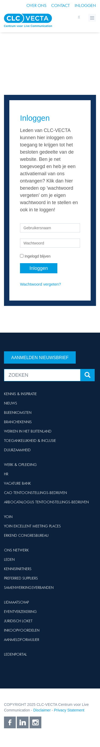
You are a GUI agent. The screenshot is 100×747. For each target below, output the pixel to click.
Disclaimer (42, 710)
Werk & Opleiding (20, 464)
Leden (9, 559)
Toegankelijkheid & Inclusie (30, 440)
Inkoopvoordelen (21, 630)
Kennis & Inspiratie (20, 394)
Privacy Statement (69, 710)
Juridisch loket (18, 621)
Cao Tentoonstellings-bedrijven (35, 493)
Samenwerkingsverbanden (29, 587)
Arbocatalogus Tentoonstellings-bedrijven (46, 502)
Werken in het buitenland (27, 431)
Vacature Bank (17, 483)
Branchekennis (18, 422)
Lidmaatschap (16, 602)
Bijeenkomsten (17, 412)
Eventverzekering (20, 611)
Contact (60, 5)
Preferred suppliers (21, 578)
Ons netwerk (16, 550)
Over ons (36, 5)
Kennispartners (17, 569)
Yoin (8, 517)
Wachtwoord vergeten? (40, 284)
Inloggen (85, 5)
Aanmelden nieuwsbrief (40, 357)
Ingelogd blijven (37, 256)
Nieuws (10, 403)
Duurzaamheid (17, 450)
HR (6, 474)
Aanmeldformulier (21, 639)
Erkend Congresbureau (26, 535)
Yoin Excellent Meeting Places (32, 526)
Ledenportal (15, 654)
